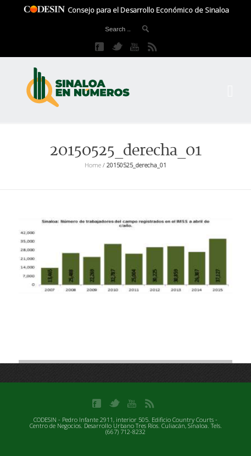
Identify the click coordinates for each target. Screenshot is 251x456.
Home (93, 165)
